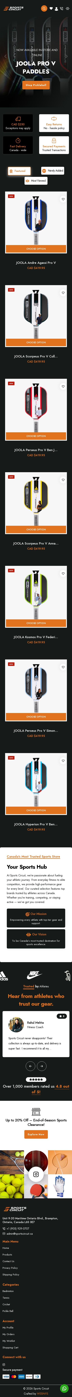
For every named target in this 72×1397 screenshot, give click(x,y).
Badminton (8, 1291)
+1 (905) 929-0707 (18, 1229)
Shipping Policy (11, 1274)
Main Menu (10, 1241)
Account (8, 1321)
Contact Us (8, 1261)
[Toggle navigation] (67, 8)
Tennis (6, 1298)
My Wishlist (9, 1341)
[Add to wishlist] (63, 199)
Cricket (6, 1304)
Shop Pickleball (36, 85)
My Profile (8, 1327)
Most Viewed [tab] (35, 181)
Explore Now (36, 1134)
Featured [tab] (17, 171)
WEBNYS (42, 1394)
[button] (5, 56)
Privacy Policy (10, 1268)
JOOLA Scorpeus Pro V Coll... (36, 356)
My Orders (8, 1334)
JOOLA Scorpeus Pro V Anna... (36, 543)
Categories (11, 1284)
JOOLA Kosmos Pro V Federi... (36, 637)
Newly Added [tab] (52, 171)
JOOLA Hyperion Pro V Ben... (36, 824)
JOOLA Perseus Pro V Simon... (36, 730)
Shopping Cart (10, 1347)
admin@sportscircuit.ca (20, 1234)
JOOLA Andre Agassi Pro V (36, 262)
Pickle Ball (8, 1311)
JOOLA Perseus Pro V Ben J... (36, 450)
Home (6, 1248)
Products (7, 1254)
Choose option (36, 249)
